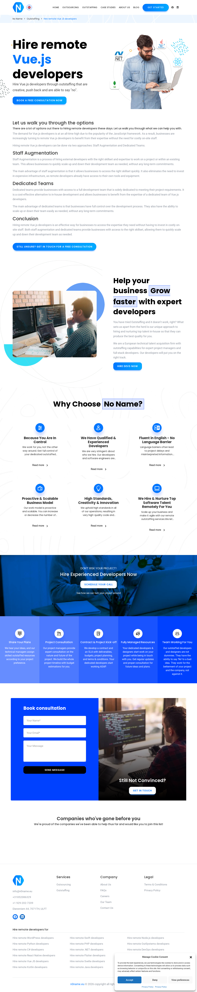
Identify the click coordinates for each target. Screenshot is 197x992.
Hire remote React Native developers (34, 956)
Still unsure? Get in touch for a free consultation (55, 246)
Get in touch (142, 792)
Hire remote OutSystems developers (148, 945)
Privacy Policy (147, 987)
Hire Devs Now (127, 366)
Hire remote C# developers (28, 950)
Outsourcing (70, 7)
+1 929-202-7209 (23, 904)
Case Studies (108, 7)
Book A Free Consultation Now (40, 100)
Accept (129, 980)
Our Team (106, 903)
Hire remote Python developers (31, 945)
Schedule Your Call (98, 585)
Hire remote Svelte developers (87, 962)
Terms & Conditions (155, 885)
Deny (154, 980)
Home (56, 7)
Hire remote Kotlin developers (30, 968)
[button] (190, 956)
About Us (124, 7)
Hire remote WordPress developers (33, 939)
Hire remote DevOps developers (145, 950)
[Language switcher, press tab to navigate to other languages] (29, 7)
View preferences (180, 980)
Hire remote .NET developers (86, 950)
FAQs (103, 891)
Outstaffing (89, 7)
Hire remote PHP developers (86, 945)
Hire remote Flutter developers (87, 956)
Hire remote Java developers (86, 968)
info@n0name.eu (22, 892)
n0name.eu (77, 985)
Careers (104, 897)
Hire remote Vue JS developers (31, 962)
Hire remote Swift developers (87, 939)
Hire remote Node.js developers (145, 939)
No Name (17, 18)
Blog (136, 7)
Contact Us (106, 909)
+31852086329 (22, 898)
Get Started (156, 7)
